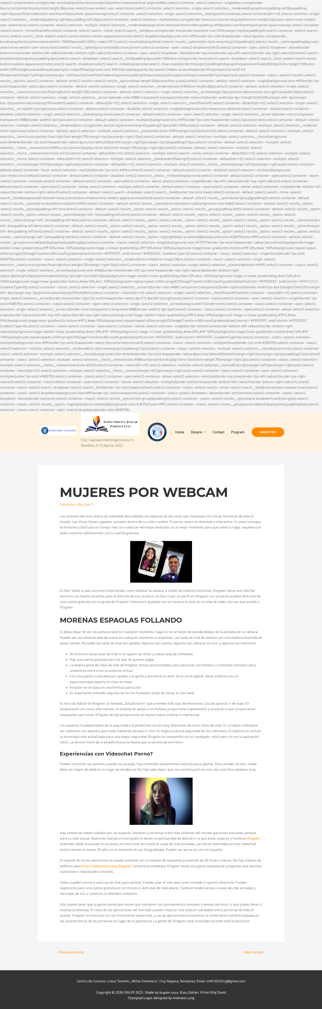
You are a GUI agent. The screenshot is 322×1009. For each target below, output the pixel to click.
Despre (196, 432)
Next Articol (256, 952)
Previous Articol (69, 952)
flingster (253, 838)
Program (237, 432)
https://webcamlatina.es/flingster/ (108, 866)
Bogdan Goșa (169, 992)
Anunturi (69, 504)
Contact (218, 432)
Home (179, 432)
